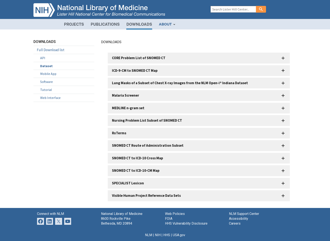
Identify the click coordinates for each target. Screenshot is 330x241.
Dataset (46, 66)
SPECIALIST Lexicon (128, 183)
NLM (148, 235)
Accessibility (238, 219)
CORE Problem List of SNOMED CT (138, 58)
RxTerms (119, 133)
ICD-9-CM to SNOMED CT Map (135, 70)
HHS (166, 235)
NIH (158, 235)
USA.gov (179, 235)
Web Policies (175, 214)
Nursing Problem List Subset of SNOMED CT (147, 120)
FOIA (168, 219)
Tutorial (46, 90)
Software (46, 82)
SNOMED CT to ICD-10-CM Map (136, 170)
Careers (235, 223)
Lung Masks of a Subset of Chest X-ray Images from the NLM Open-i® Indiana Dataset (180, 83)
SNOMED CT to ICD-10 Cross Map (137, 158)
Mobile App (48, 74)
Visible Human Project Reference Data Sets (146, 195)
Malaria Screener (125, 95)
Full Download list (50, 50)
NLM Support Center (244, 214)
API (42, 58)
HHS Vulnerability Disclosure (186, 223)
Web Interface (50, 98)
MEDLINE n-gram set (128, 108)
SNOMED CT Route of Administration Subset (148, 145)
